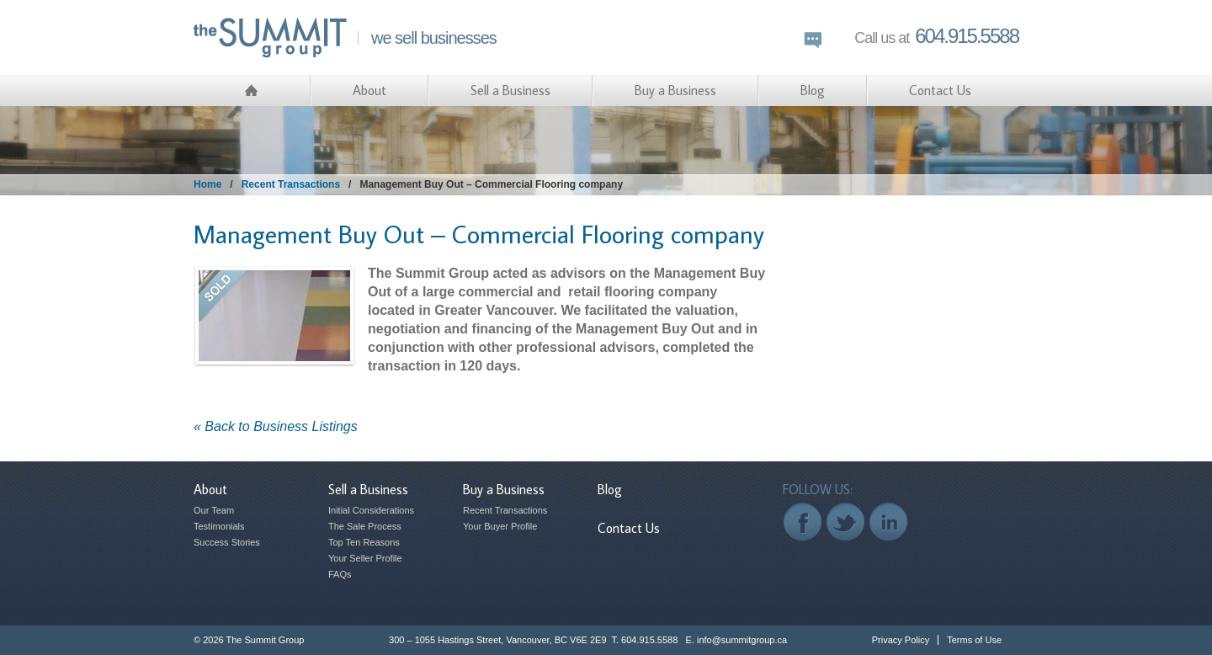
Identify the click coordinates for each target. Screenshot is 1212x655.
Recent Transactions (291, 184)
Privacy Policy (900, 640)
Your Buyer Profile (500, 526)
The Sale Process (364, 526)
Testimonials (219, 526)
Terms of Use (974, 640)
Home (207, 184)
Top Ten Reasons (364, 542)
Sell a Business (510, 90)
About (369, 90)
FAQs (340, 574)
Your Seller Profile (365, 558)
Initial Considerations (371, 510)
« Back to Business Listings (276, 426)
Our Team (214, 510)
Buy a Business (675, 90)
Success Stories (227, 542)
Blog (812, 90)
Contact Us (940, 90)
